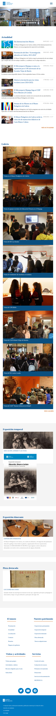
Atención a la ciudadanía (8, 708)
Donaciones (37, 672)
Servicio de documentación (42, 676)
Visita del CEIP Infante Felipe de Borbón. (16, 340)
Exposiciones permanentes (42, 626)
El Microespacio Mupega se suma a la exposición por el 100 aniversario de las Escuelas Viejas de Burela (27, 68)
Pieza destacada (39, 637)
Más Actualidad (47, 127)
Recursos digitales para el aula (14, 669)
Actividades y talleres (12, 665)
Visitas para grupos (11, 661)
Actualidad (11, 630)
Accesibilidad (6, 710)
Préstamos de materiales (41, 669)
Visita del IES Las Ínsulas (11, 242)
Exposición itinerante (40, 633)
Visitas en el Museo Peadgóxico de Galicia (16, 176)
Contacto (10, 637)
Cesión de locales (39, 661)
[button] (4, 16)
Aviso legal (5, 713)
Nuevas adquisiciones (41, 641)
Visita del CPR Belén (10, 307)
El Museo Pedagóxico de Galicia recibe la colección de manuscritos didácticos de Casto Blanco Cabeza (28, 119)
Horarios (10, 641)
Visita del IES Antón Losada (12, 373)
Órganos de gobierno (14, 645)
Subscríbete (9, 672)
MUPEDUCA (38, 680)
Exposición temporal (40, 630)
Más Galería (49, 411)
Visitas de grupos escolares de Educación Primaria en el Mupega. (23, 209)
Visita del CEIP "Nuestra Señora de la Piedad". (18, 406)
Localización (11, 633)
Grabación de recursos (40, 665)
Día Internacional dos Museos (24, 42)
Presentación (11, 626)
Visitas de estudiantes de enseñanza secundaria (17, 274)
